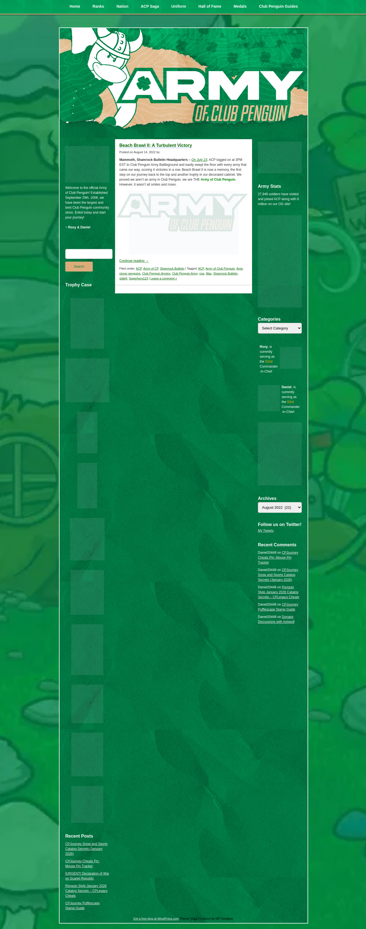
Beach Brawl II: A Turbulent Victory (155, 145)
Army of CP (150, 268)
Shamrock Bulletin (172, 268)
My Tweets (266, 531)
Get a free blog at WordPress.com (156, 918)
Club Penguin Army (185, 273)
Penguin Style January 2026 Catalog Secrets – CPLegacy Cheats (86, 891)
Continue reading (134, 261)
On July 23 (199, 160)
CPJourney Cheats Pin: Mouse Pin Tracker (278, 557)
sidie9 (123, 278)
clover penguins (129, 273)
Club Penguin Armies (156, 273)
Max (209, 273)
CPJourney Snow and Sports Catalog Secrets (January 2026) (86, 849)
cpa (201, 273)
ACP (139, 268)
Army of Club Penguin (220, 268)
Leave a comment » (164, 278)
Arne (239, 268)
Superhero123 (138, 278)
